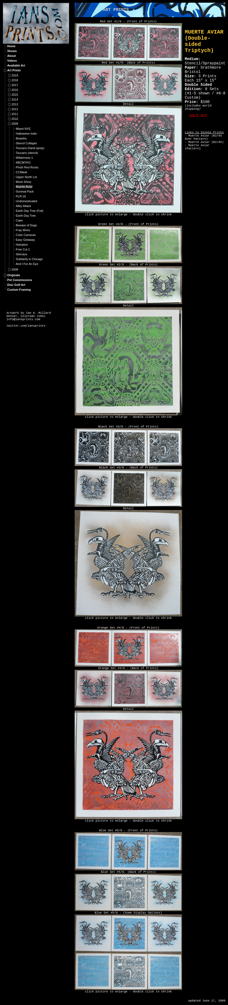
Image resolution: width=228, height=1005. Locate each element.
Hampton (22, 244)
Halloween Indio (26, 133)
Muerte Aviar (24, 186)
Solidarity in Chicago (29, 259)
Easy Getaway (25, 239)
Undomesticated (26, 201)
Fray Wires (23, 230)
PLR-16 (21, 196)
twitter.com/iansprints (25, 325)
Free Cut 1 (23, 249)
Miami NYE (23, 128)
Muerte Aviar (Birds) (206, 142)
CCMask (21, 172)
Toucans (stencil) (27, 152)
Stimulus (21, 254)
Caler (19, 220)
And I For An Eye (27, 263)
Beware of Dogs (26, 225)
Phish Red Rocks (27, 167)
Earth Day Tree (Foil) (29, 210)
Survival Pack (25, 191)
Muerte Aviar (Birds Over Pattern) (203, 137)
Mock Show (23, 181)
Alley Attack (23, 206)
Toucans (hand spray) (30, 148)
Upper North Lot (26, 177)
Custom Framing (19, 289)
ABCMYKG (23, 162)
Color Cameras (26, 235)
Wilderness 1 (24, 157)
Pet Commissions (19, 280)
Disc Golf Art (16, 284)
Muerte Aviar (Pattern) (197, 147)
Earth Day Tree (26, 215)
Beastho (21, 138)
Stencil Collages (26, 143)
